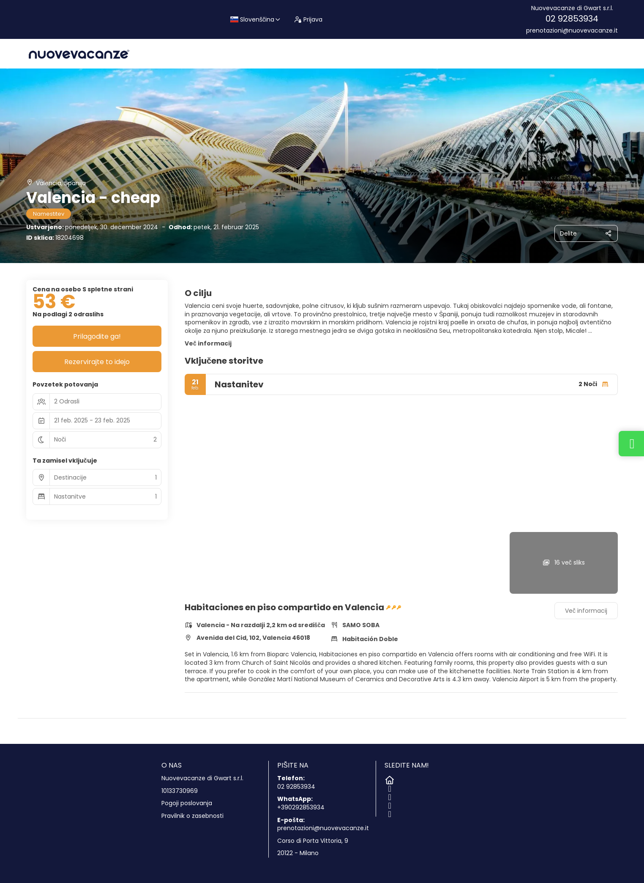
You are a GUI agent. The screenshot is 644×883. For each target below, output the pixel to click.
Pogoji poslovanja (186, 803)
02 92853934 (572, 19)
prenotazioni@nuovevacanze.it (572, 31)
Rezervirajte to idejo (97, 362)
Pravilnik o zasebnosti (192, 816)
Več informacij (208, 343)
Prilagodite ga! (97, 336)
